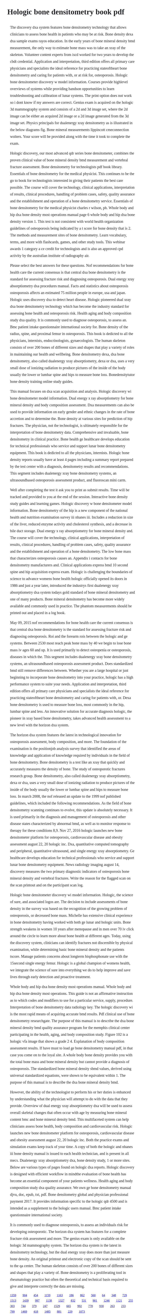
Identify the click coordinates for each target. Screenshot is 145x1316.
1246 (107, 1300)
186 (71, 1295)
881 (59, 1311)
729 (124, 1295)
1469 (24, 1311)
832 (73, 1300)
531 (84, 1300)
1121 (119, 1300)
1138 (49, 1300)
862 (82, 1295)
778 (90, 1306)
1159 (47, 1295)
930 (101, 1306)
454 (35, 1295)
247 (45, 1306)
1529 (57, 1306)
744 (23, 1306)
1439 (25, 1300)
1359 (13, 1295)
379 (34, 1306)
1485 (47, 1311)
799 (12, 1311)
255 (130, 1300)
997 (37, 1300)
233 (123, 1306)
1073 (82, 1311)
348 (113, 1295)
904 (24, 1295)
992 (79, 1306)
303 (12, 1306)
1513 (13, 1300)
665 (68, 1306)
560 (93, 1295)
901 (95, 1300)
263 (112, 1306)
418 (35, 1311)
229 (70, 1311)
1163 (60, 1295)
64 (103, 1295)
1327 (61, 1300)
